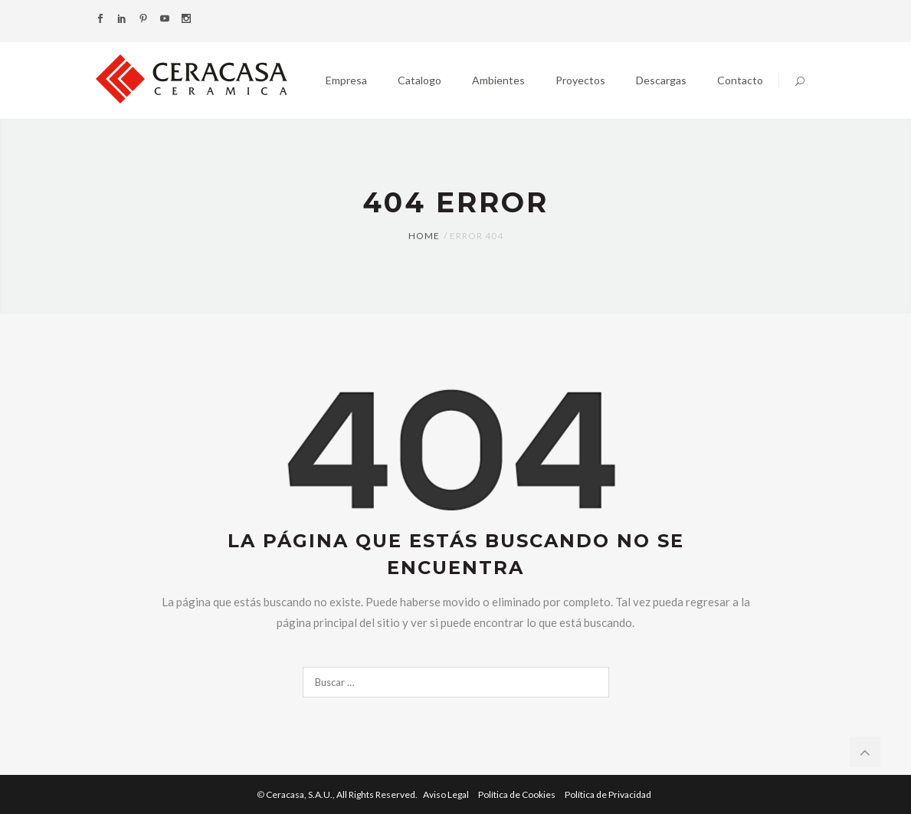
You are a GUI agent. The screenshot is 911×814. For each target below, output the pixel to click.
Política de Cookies (517, 794)
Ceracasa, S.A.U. (342, 794)
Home (424, 235)
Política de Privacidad (608, 794)
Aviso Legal (446, 794)
